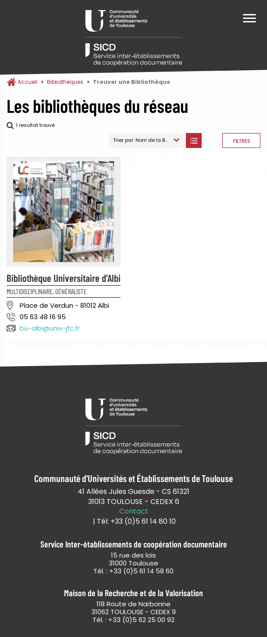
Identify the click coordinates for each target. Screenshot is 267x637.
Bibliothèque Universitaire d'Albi (64, 278)
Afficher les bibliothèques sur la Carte (212, 140)
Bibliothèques (65, 82)
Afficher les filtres (241, 140)
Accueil (27, 82)
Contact (133, 511)
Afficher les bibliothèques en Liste (193, 140)
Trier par (123, 140)
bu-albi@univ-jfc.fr (50, 328)
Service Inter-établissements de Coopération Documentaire (133, 38)
